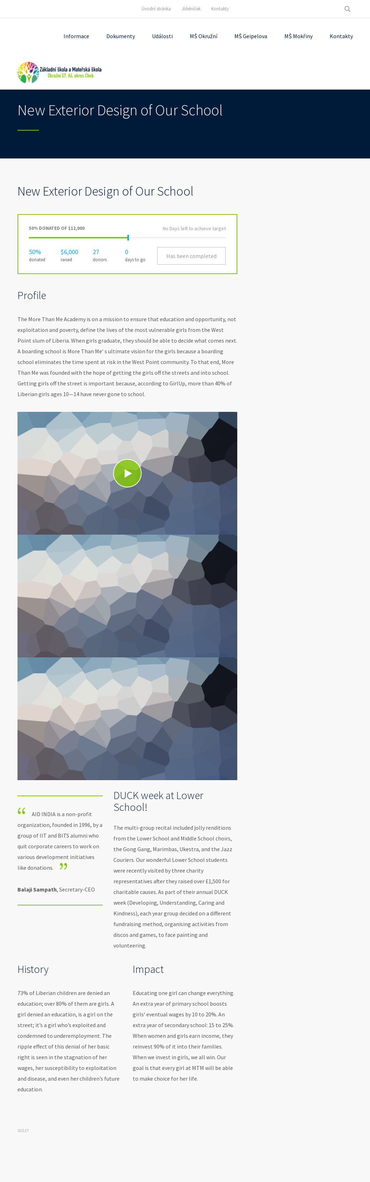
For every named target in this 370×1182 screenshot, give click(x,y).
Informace (76, 36)
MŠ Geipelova (250, 36)
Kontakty (220, 9)
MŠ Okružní (203, 36)
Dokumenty (120, 36)
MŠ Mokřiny (298, 36)
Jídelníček (191, 9)
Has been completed (191, 255)
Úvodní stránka (156, 9)
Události (162, 36)
